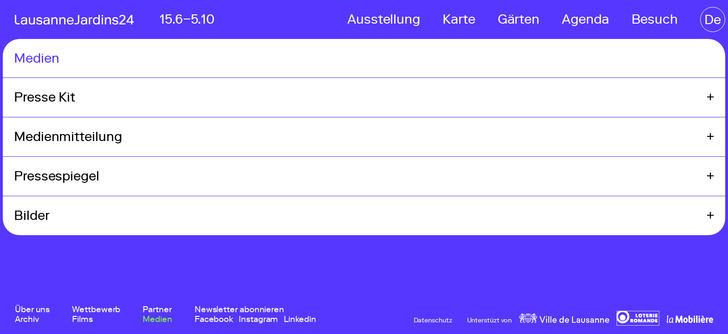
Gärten (519, 19)
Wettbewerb (96, 310)
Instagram (258, 319)
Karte (458, 19)
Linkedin (300, 319)
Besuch (654, 19)
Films (82, 319)
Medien (157, 319)
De (712, 19)
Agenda (585, 19)
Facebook (214, 319)
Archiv (27, 319)
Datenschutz (433, 320)
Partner (157, 310)
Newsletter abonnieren (239, 310)
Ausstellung (383, 19)
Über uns (32, 310)
